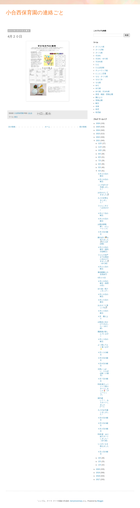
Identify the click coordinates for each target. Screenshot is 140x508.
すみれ (98, 56)
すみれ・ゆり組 (102, 59)
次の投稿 (11, 127)
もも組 (98, 82)
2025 (98, 127)
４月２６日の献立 (103, 220)
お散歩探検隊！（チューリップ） (103, 226)
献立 (16, 117)
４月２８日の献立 (103, 180)
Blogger (100, 501)
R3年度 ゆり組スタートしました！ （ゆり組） (104, 437)
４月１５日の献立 (103, 301)
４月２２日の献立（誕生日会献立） (103, 249)
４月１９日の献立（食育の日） (103, 283)
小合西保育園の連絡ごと (35, 13)
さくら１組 (100, 47)
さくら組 (99, 53)
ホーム (47, 127)
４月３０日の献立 (103, 175)
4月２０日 (102, 278)
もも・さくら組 (102, 76)
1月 (99, 465)
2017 (98, 479)
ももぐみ (99, 79)
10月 (100, 150)
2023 (98, 134)
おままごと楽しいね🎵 (103, 306)
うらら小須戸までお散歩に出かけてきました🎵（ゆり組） (103, 259)
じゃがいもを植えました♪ (103, 446)
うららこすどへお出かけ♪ (103, 208)
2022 (98, 137)
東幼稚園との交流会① (103, 273)
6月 (99, 164)
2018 (98, 476)
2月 (99, 461)
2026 (98, 123)
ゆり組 (98, 88)
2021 (98, 141)
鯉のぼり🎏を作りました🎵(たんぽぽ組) (103, 240)
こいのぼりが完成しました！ (103, 187)
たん (97, 64)
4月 (99, 171)
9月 (99, 154)
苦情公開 (99, 100)
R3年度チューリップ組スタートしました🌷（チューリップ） (103, 389)
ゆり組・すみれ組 (103, 91)
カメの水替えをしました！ (103, 200)
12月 (100, 143)
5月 (99, 167)
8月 (99, 157)
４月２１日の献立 (103, 268)
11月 (100, 147)
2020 (98, 469)
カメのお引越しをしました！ (103, 412)
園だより (99, 97)
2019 (98, 473)
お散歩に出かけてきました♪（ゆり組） (103, 325)
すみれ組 (99, 62)
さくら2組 (100, 50)
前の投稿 (82, 127)
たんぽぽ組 (100, 68)
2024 (98, 130)
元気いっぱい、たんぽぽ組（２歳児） (103, 372)
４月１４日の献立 (103, 312)
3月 (99, 458)
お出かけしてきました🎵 (103, 194)
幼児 (97, 109)
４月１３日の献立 (103, 340)
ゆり (97, 85)
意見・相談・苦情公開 (104, 94)
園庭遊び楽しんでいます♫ (103, 334)
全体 (97, 106)
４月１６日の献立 (103, 295)
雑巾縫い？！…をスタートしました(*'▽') (103, 402)
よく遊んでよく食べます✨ (103, 347)
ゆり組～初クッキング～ (103, 290)
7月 (99, 161)
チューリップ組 (102, 70)
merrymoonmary (76, 501)
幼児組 (98, 112)
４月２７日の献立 (103, 214)
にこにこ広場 (101, 74)
